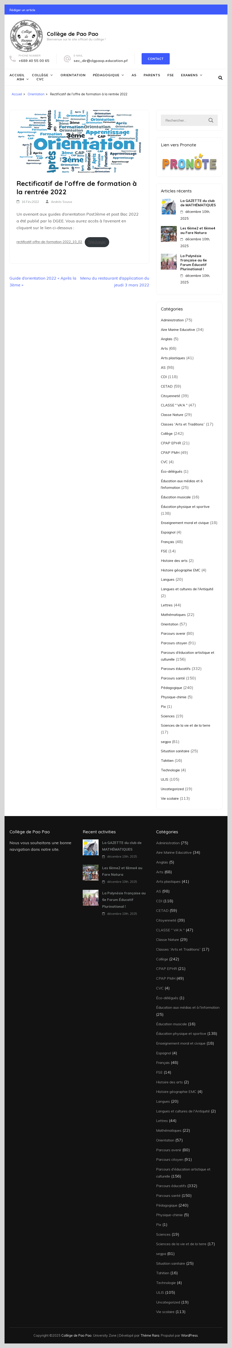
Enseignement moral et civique (185, 523)
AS (134, 75)
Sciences (168, 716)
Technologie (170, 770)
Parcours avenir (173, 633)
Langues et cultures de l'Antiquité (187, 589)
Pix (163, 706)
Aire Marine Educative (178, 329)
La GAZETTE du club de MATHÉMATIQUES (198, 203)
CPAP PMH (170, 452)
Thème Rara (149, 1335)
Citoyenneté (170, 396)
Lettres (167, 605)
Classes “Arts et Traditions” (183, 424)
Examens (189, 75)
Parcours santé (173, 678)
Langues (167, 579)
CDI (164, 377)
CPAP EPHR (171, 443)
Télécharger (97, 242)
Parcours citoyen (174, 643)
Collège (40, 75)
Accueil (17, 75)
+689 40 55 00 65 (34, 60)
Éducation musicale (176, 497)
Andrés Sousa (61, 202)
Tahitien (167, 760)
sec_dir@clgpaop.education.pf (101, 60)
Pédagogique (106, 75)
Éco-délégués (171, 471)
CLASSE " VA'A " (174, 405)
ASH (20, 79)
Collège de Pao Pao (72, 33)
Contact (156, 59)
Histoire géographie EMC (180, 570)
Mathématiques (173, 615)
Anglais (166, 339)
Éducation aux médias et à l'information (188, 1007)
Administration (172, 320)
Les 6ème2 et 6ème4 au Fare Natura (197, 230)
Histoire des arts (174, 560)
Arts (164, 348)
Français (167, 542)
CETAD (167, 386)
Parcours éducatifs (176, 669)
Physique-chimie (173, 697)
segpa (166, 742)
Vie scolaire (170, 798)
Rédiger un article (22, 10)
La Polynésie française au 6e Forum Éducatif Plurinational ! (193, 262)
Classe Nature (172, 415)
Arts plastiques (173, 358)
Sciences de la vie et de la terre (185, 725)
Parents (152, 75)
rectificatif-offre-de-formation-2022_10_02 (49, 242)
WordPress (189, 1335)
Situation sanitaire (175, 751)
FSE (170, 75)
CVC (40, 79)
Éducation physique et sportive (185, 506)
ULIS (164, 779)
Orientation (73, 75)
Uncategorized (172, 789)
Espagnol (168, 532)
